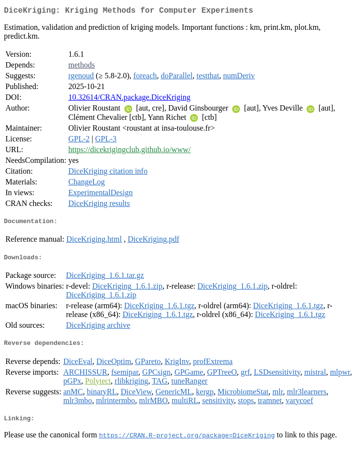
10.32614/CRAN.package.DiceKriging (129, 99)
